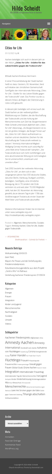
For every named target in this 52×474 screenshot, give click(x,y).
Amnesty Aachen (19, 226)
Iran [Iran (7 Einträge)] (38, 375)
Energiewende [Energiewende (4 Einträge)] (41, 351)
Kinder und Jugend (13, 304)
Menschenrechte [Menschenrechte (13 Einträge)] (15, 386)
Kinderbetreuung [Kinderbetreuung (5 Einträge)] (24, 379)
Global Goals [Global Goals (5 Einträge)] (17, 367)
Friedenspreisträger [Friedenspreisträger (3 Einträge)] (23, 364)
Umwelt (8, 319)
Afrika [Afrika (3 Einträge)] (41, 338)
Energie (8, 292)
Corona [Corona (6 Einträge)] (31, 351)
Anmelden (9, 437)
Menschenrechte (29, 223)
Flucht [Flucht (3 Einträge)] (38, 356)
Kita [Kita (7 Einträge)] (7, 382)
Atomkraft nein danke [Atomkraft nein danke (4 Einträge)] (29, 348)
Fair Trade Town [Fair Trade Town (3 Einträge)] (31, 356)
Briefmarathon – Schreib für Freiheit (31, 239)
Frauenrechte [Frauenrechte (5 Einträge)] (11, 364)
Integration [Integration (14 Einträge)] (12, 372)
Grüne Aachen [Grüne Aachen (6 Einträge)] (30, 367)
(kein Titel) (9, 257)
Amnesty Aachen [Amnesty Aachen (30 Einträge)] (19, 342)
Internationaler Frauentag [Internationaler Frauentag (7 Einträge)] (32, 371)
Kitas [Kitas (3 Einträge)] (10, 383)
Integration (10, 300)
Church (12, 467)
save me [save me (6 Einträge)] (15, 390)
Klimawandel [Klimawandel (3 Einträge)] (26, 383)
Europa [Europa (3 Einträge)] (7, 356)
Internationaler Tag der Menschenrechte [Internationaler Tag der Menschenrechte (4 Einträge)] (20, 376)
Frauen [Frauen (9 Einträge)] (25, 360)
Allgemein (18, 223)
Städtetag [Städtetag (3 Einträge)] (19, 394)
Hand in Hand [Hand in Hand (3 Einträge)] (41, 368)
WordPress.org (11, 448)
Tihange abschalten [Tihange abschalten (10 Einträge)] (34, 394)
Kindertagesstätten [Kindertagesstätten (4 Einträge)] (39, 379)
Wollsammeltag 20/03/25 (16, 253)
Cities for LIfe (31, 226)
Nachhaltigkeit (11, 312)
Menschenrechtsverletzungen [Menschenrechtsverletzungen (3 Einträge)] (35, 387)
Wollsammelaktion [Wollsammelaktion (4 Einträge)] (12, 398)
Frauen (8, 296)
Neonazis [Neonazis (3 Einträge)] (8, 390)
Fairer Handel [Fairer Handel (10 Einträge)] (18, 355)
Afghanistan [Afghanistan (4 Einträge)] (34, 338)
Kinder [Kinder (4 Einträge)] (13, 379)
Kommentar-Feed (12, 444)
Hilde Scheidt (26, 8)
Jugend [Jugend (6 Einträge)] (44, 375)
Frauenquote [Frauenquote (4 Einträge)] (34, 360)
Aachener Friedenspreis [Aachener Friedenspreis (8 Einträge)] (17, 337)
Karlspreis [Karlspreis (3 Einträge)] (8, 379)
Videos (8, 323)
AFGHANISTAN (12, 236)
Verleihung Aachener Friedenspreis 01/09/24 (25, 275)
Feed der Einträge (13, 440)
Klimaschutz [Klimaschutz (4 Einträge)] (17, 382)
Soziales (40, 223)
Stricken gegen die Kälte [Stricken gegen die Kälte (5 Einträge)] (29, 390)
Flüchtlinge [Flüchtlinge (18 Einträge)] (12, 360)
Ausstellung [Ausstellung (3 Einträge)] (24, 352)
